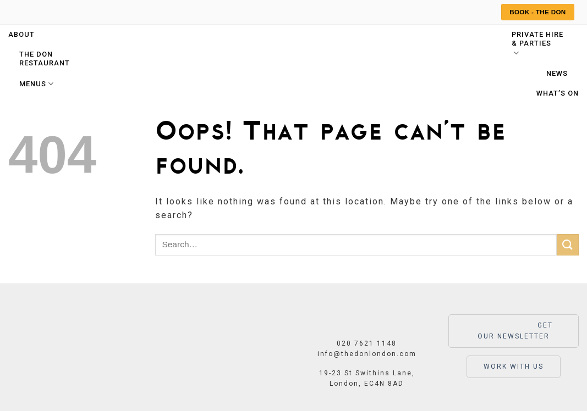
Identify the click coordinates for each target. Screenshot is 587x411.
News (557, 73)
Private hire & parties (537, 44)
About (21, 34)
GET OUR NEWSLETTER (513, 330)
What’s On (557, 93)
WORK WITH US (514, 366)
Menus (36, 84)
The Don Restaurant (44, 58)
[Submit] (568, 245)
